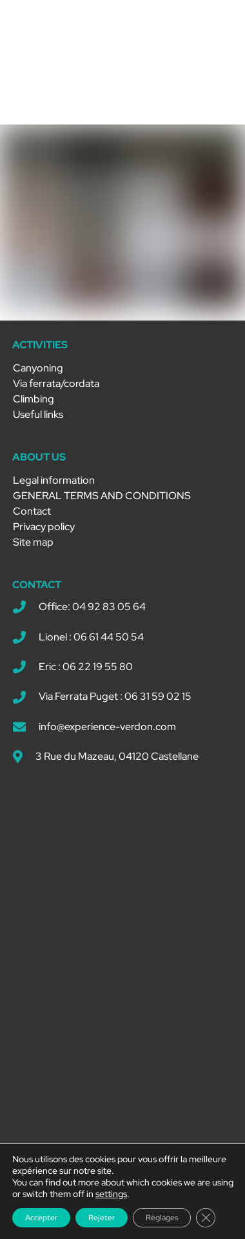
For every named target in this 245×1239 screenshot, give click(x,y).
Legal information (54, 480)
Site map (33, 542)
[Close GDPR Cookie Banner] (205, 1217)
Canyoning (38, 368)
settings (111, 1194)
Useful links (38, 414)
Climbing (33, 399)
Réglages (162, 1218)
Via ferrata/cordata (56, 383)
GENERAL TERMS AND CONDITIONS (102, 495)
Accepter (41, 1218)
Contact (32, 511)
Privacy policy (44, 526)
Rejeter (101, 1218)
